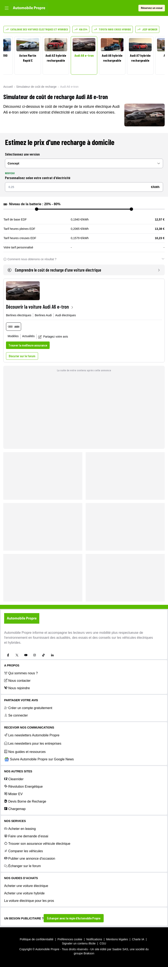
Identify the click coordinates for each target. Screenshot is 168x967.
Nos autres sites (18, 771)
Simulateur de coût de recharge (36, 86)
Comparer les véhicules (23, 851)
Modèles (13, 336)
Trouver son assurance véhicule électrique (37, 843)
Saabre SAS (120, 949)
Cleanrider (14, 779)
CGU (103, 943)
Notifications (94, 939)
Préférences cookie (70, 939)
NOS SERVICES (15, 821)
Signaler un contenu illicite (79, 943)
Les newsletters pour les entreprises (32, 743)
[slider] (36, 209)
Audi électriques (65, 315)
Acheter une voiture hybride (24, 893)
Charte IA (138, 939)
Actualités (28, 336)
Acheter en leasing (20, 828)
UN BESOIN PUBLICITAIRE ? (24, 918)
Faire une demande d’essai (26, 836)
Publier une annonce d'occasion (29, 858)
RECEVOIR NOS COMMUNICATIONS (29, 727)
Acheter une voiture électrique (26, 886)
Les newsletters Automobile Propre (31, 735)
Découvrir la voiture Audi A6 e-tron (40, 307)
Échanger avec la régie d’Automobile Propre (73, 918)
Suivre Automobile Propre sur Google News (39, 759)
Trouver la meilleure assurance (27, 345)
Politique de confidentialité (36, 939)
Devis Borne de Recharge (25, 801)
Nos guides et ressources (25, 752)
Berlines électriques (18, 315)
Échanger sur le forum (22, 866)
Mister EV (13, 794)
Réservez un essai (151, 8)
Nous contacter (17, 680)
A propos (11, 665)
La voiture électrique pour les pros (29, 900)
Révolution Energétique (23, 786)
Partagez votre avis (53, 336)
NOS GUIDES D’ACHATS (21, 878)
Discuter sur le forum (22, 356)
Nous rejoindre (17, 688)
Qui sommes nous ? (21, 673)
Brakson (89, 953)
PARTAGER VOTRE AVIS (21, 700)
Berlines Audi (43, 315)
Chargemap (15, 809)
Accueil (8, 86)
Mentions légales (117, 939)
